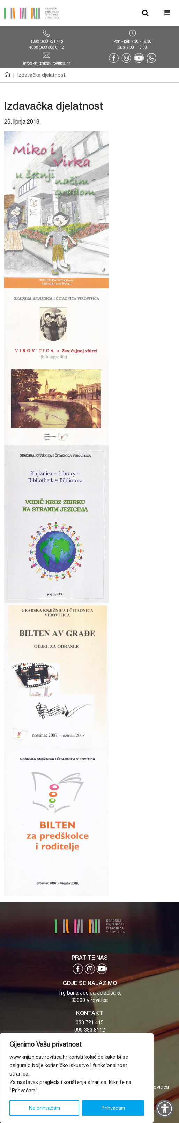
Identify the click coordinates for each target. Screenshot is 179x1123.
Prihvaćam (113, 1108)
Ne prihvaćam (44, 1108)
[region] (77, 1078)
